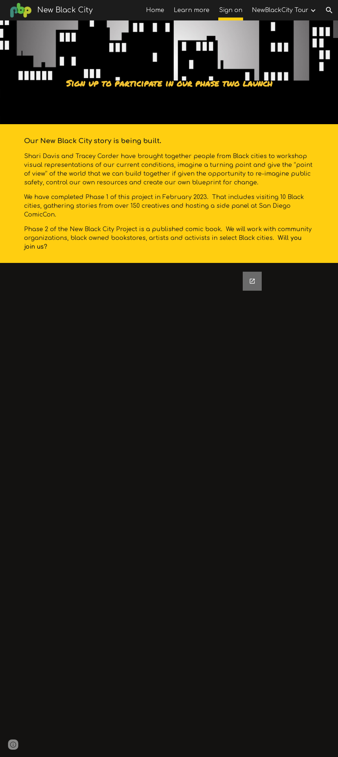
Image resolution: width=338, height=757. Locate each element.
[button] (329, 10)
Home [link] (155, 10)
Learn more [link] (192, 10)
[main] (168, 72)
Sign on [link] (230, 10)
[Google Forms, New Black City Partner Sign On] (169, 510)
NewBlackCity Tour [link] (280, 10)
